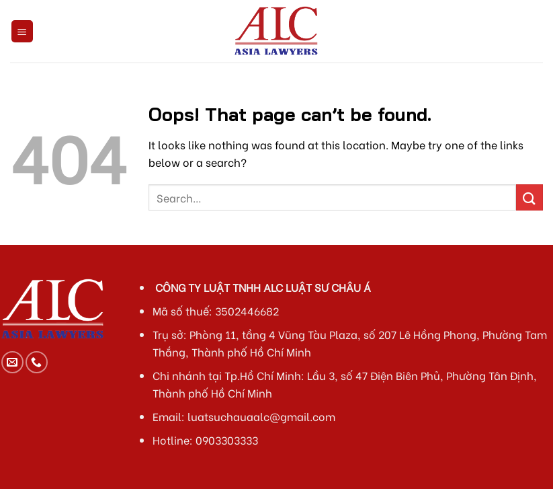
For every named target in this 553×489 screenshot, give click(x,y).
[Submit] (529, 197)
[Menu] (22, 31)
